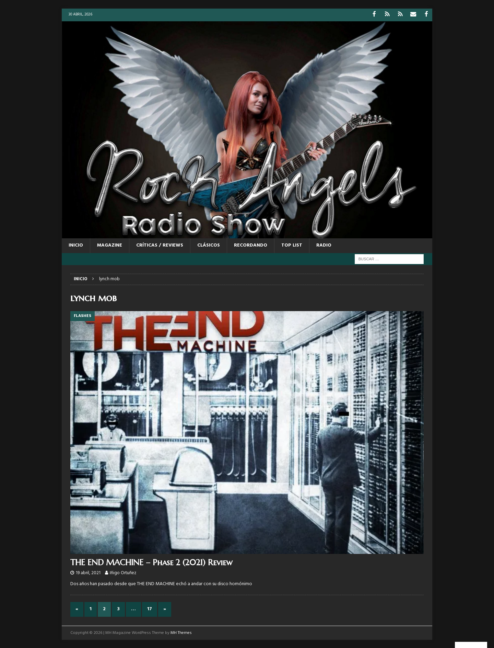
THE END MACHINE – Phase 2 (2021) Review (151, 562)
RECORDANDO (250, 245)
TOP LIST (291, 245)
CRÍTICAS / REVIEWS (159, 245)
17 (149, 609)
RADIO (323, 245)
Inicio (76, 245)
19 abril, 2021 (88, 572)
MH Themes (181, 632)
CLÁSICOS (208, 245)
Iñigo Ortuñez (123, 572)
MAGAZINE (109, 245)
